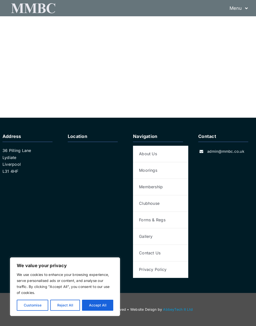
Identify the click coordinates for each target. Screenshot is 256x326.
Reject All (65, 305)
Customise (33, 305)
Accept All (97, 305)
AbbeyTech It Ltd (178, 309)
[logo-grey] (33, 5)
